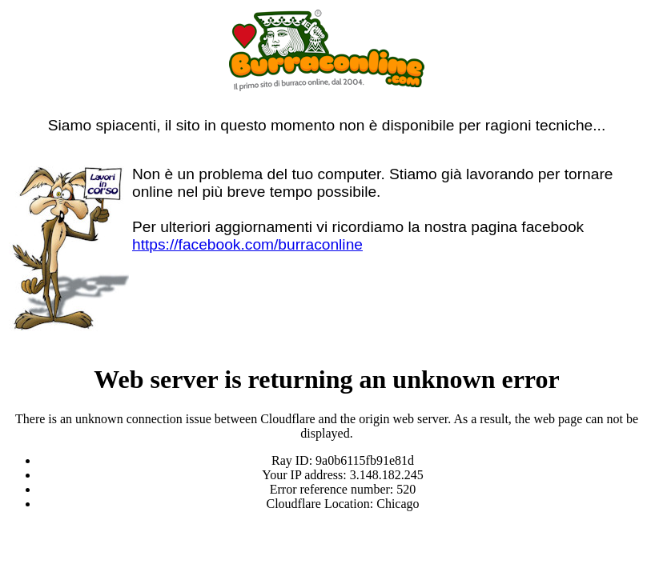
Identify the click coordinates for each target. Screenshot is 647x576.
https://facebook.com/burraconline (247, 244)
